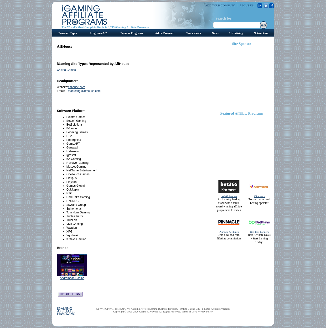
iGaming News (138, 308)
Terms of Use (188, 311)
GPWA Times (112, 308)
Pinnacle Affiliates (229, 231)
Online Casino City (190, 308)
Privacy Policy (205, 311)
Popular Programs (131, 33)
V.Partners (259, 196)
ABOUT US (246, 5)
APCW (125, 308)
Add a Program (164, 33)
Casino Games (66, 70)
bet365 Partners (229, 196)
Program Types (67, 33)
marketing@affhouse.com (84, 91)
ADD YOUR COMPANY (220, 5)
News (215, 33)
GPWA (99, 308)
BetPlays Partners (259, 231)
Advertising (236, 33)
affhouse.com (76, 87)
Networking (261, 33)
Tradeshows (193, 33)
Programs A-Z (98, 33)
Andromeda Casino (72, 278)
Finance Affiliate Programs (216, 308)
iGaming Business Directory (163, 308)
